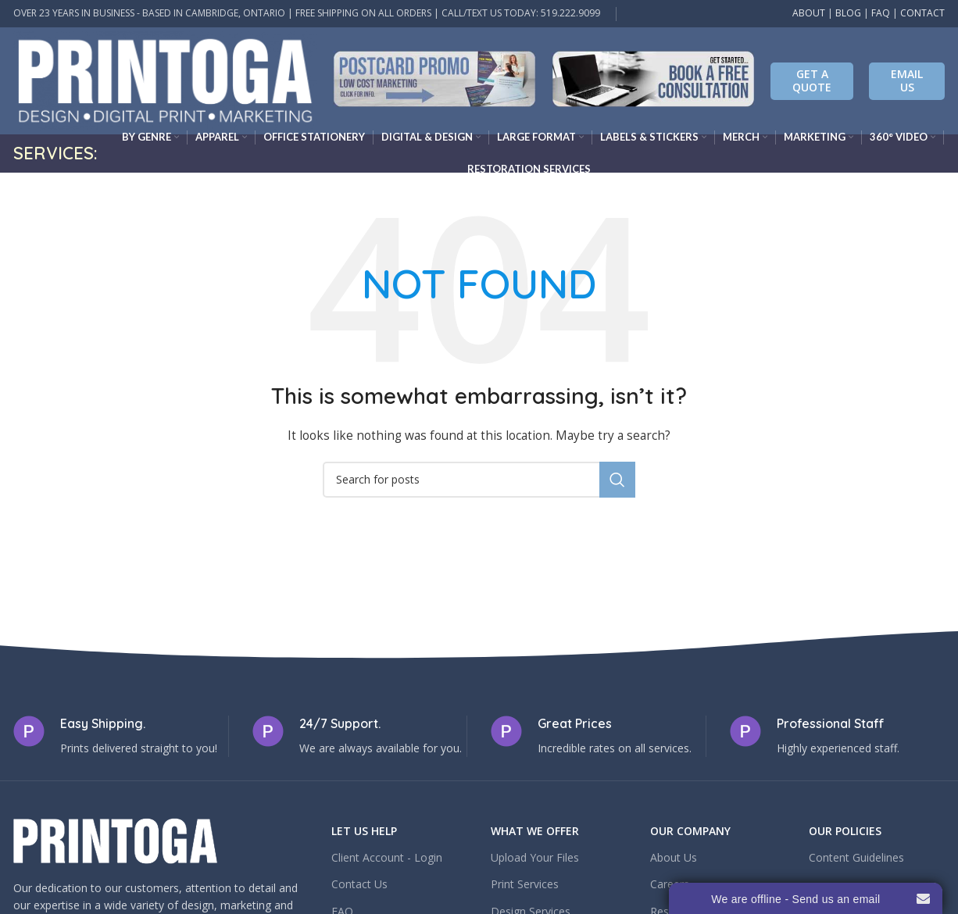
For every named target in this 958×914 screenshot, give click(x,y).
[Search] (479, 480)
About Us (673, 857)
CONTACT (922, 13)
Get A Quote (811, 80)
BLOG (848, 13)
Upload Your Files (535, 857)
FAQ (880, 13)
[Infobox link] (434, 81)
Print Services (525, 884)
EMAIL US (907, 80)
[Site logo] (165, 79)
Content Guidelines (856, 857)
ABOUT (808, 13)
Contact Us (359, 884)
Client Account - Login (386, 857)
